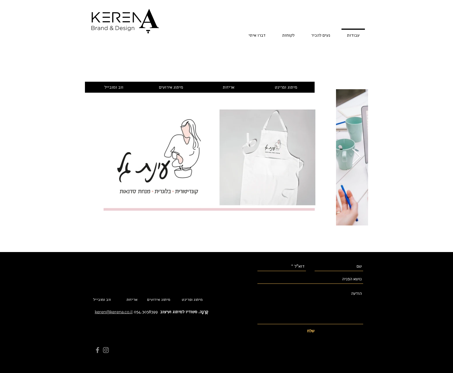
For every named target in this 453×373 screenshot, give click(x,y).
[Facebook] (97, 350)
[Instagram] (106, 350)
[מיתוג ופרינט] (286, 87)
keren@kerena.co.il (114, 311)
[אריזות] (228, 87)
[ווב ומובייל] (113, 87)
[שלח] (311, 331)
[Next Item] (356, 157)
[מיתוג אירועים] (171, 87)
